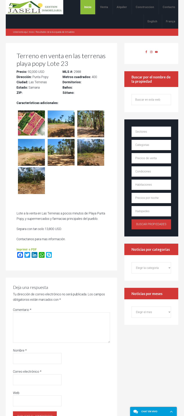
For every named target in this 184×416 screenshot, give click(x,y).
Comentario (22, 310)
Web (16, 393)
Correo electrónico (27, 371)
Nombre (20, 350)
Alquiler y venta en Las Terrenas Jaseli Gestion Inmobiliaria (34, 7)
